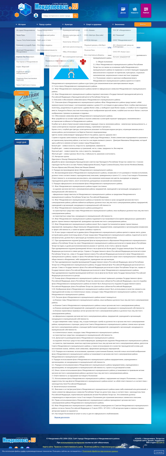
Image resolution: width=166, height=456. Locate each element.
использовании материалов (72, 442)
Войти (142, 24)
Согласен (159, 452)
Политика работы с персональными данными (103, 447)
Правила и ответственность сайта (68, 447)
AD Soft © (160, 442)
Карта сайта (48, 447)
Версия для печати (62, 417)
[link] (53, 33)
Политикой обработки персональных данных (100, 451)
